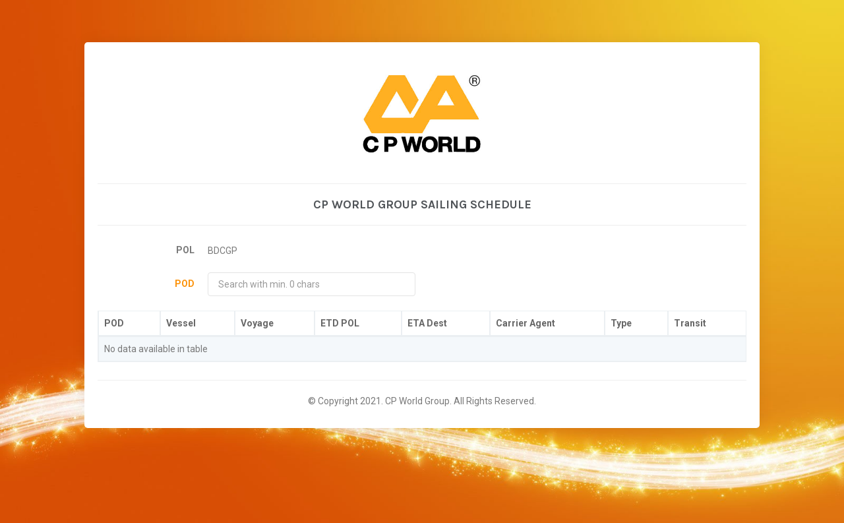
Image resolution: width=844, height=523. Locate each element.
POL (185, 250)
